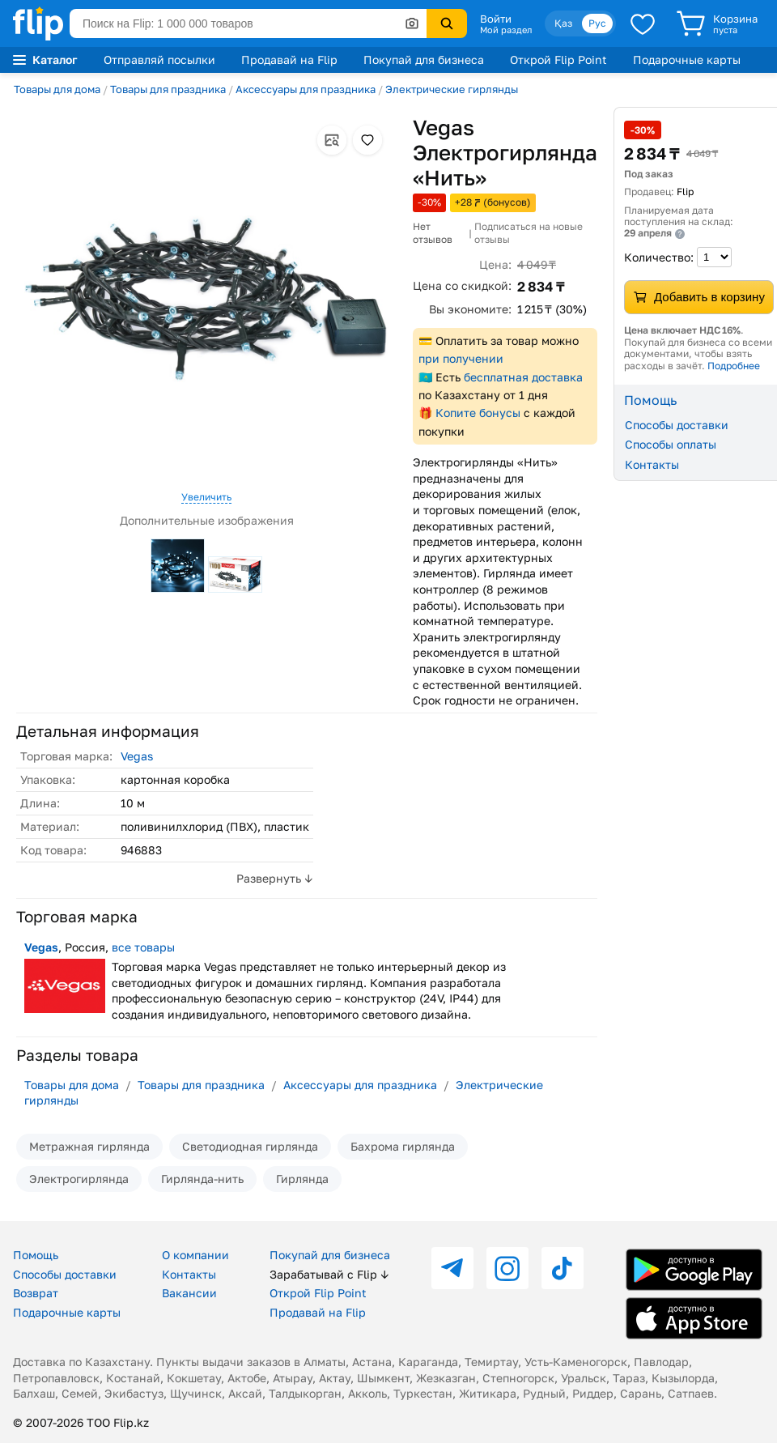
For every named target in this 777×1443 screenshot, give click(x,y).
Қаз (563, 23)
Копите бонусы (477, 412)
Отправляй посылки (159, 59)
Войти (496, 18)
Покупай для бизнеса (423, 59)
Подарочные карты (687, 59)
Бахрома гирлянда (402, 1146)
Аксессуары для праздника (306, 89)
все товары (143, 947)
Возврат (35, 1293)
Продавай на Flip (289, 59)
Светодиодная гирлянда (250, 1146)
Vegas (137, 756)
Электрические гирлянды (451, 89)
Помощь (35, 1255)
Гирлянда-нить (202, 1178)
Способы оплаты (670, 444)
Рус (597, 23)
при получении (460, 358)
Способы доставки (676, 425)
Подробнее (733, 366)
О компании (195, 1255)
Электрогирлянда (79, 1178)
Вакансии (189, 1293)
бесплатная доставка (523, 377)
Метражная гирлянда (89, 1146)
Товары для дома (57, 89)
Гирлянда (302, 1178)
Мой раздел (506, 30)
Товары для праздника (168, 89)
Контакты (652, 464)
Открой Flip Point (558, 59)
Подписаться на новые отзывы (528, 232)
